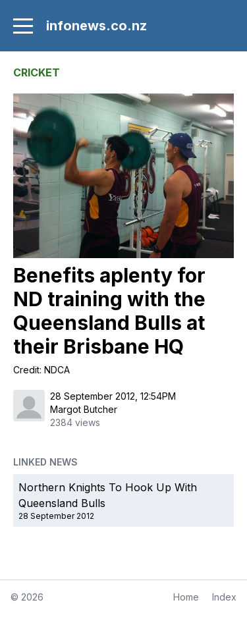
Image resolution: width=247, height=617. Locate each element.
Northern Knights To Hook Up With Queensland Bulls (107, 495)
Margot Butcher (83, 409)
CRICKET (36, 72)
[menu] (23, 25)
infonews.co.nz (96, 26)
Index (224, 597)
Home (186, 597)
